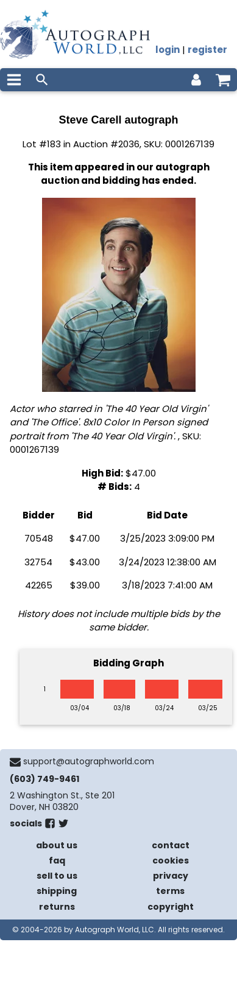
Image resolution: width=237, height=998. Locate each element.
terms (170, 891)
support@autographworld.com (88, 761)
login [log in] (167, 49)
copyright (170, 907)
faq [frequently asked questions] (57, 860)
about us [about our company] (56, 845)
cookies (170, 860)
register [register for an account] (207, 49)
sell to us (57, 876)
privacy (170, 876)
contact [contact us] (170, 845)
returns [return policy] (57, 907)
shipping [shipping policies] (57, 891)
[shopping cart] (223, 79)
